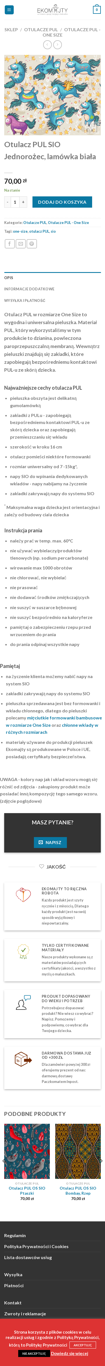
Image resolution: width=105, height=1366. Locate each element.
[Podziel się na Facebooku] (10, 243)
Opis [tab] (8, 277)
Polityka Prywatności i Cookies (36, 1246)
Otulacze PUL (41, 29)
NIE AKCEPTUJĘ (34, 1353)
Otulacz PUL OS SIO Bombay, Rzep (78, 1190)
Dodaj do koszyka (62, 202)
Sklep (11, 29)
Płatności (14, 1285)
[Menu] (9, 10)
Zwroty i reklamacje (25, 1313)
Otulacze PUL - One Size (68, 222)
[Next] (101, 1172)
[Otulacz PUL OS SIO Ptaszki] (27, 1151)
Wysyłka (13, 1274)
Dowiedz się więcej (69, 1353)
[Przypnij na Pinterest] (32, 243)
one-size (20, 231)
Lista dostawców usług (28, 1257)
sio (53, 231)
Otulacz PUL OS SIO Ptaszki (27, 1190)
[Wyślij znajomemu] (21, 243)
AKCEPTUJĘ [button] (83, 1345)
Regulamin (15, 1235)
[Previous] (4, 1172)
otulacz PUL (39, 231)
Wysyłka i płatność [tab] (24, 300)
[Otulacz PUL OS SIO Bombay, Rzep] (78, 1151)
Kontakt (13, 1302)
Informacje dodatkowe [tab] (29, 289)
